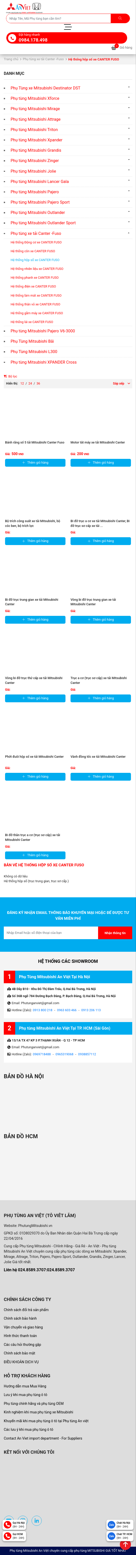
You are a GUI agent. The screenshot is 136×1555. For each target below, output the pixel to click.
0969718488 (42, 1054)
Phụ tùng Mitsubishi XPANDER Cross (44, 362)
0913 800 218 (42, 1010)
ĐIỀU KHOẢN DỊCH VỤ (21, 1362)
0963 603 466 (67, 1010)
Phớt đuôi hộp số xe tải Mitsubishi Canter (34, 756)
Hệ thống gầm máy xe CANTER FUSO (37, 313)
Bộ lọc (10, 376)
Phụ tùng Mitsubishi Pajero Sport (40, 202)
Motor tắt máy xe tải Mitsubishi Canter (98, 442)
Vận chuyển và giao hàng (23, 1327)
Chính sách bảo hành (20, 1318)
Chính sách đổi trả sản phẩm (26, 1310)
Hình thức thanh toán (20, 1336)
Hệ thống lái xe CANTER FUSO (32, 322)
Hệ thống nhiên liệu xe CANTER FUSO (37, 269)
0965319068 (65, 1054)
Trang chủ (11, 59)
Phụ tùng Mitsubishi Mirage (35, 108)
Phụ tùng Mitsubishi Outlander (38, 212)
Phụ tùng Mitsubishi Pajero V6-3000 (43, 331)
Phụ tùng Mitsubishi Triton (34, 129)
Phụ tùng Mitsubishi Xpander (36, 140)
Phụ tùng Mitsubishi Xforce (35, 98)
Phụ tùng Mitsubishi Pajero (35, 191)
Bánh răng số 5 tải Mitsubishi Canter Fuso (34, 442)
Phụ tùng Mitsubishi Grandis (36, 150)
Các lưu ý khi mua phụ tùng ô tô (28, 1429)
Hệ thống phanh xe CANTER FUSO (35, 277)
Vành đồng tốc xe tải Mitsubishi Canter (98, 756)
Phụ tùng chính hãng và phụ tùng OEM (34, 1404)
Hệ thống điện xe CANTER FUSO (33, 286)
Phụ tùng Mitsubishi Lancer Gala (40, 181)
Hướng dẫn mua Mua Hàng (25, 1386)
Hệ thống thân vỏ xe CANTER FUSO (35, 304)
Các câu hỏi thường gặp (22, 1345)
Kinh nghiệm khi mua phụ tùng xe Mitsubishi (38, 1412)
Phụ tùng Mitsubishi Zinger (35, 160)
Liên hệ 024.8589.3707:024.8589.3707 (39, 1269)
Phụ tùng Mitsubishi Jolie (33, 171)
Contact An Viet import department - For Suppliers (43, 1438)
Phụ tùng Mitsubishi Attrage (36, 119)
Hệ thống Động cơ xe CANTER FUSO (36, 242)
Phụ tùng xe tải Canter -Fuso (43, 59)
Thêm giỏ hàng (35, 462)
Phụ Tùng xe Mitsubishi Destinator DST (45, 88)
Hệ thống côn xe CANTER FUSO (33, 251)
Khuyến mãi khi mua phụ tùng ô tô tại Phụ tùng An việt (46, 1421)
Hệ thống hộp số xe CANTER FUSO (35, 260)
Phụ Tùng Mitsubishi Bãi (32, 341)
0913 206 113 (91, 1010)
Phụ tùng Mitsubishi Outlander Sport (43, 222)
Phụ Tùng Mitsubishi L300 (34, 351)
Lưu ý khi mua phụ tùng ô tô (25, 1395)
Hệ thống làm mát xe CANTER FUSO (36, 295)
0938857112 (87, 1054)
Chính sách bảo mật (19, 1353)
